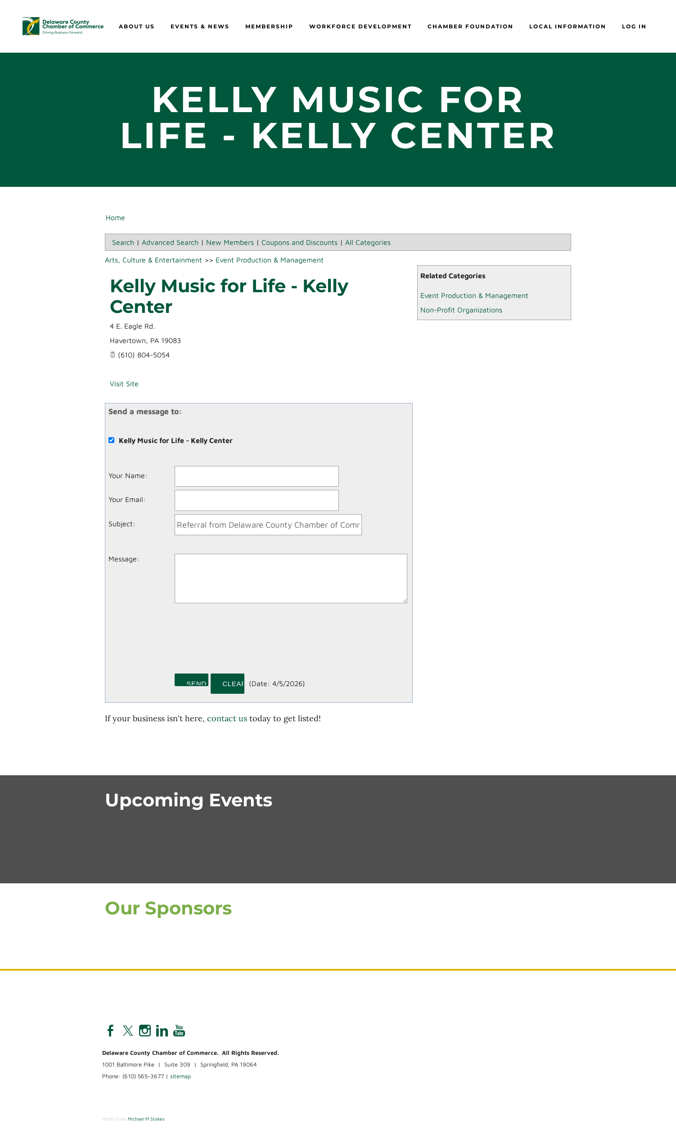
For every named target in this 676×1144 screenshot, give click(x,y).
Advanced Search (170, 244)
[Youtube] (179, 1032)
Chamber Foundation (471, 27)
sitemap (180, 1077)
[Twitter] (128, 1032)
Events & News (200, 27)
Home (115, 219)
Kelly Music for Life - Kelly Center (229, 297)
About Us (137, 27)
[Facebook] (111, 1032)
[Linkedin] (162, 1032)
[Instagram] (145, 1032)
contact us (227, 719)
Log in (634, 27)
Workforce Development (360, 27)
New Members (230, 244)
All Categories (368, 244)
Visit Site (124, 385)
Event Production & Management (474, 297)
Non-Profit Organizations (461, 311)
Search (123, 244)
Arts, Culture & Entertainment (153, 261)
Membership (269, 27)
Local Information (567, 27)
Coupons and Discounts (299, 244)
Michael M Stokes (146, 1120)
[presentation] (243, 642)
